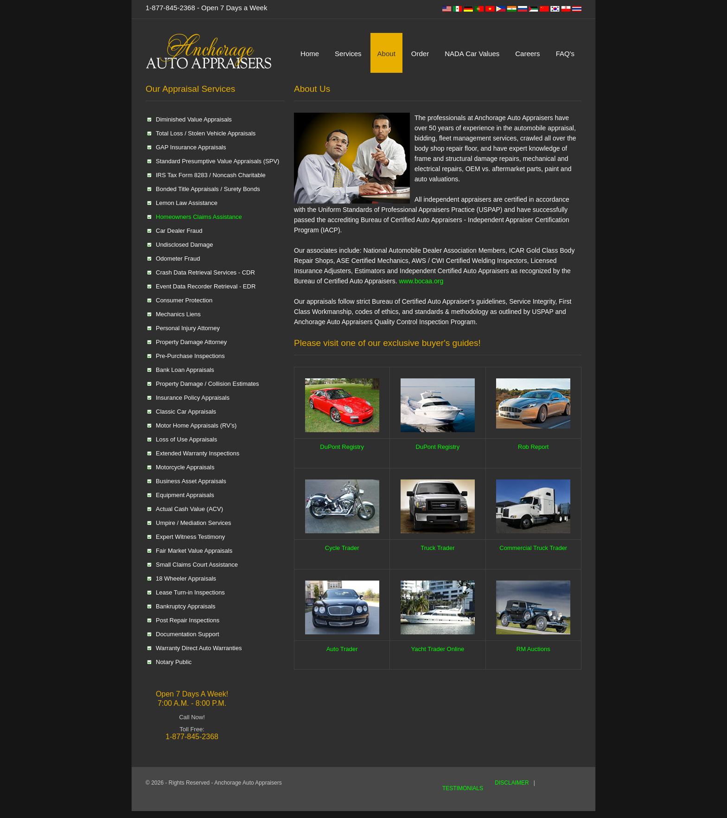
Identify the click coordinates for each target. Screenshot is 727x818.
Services (348, 54)
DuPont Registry (342, 446)
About (386, 54)
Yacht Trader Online (438, 648)
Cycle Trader (342, 547)
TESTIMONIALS (462, 788)
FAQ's (565, 54)
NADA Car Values (472, 54)
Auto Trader (342, 648)
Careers (527, 54)
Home (309, 54)
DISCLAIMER (512, 783)
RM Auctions (533, 648)
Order (420, 54)
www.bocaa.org (421, 281)
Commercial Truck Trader (533, 547)
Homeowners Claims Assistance (199, 216)
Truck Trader (437, 547)
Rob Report (533, 446)
